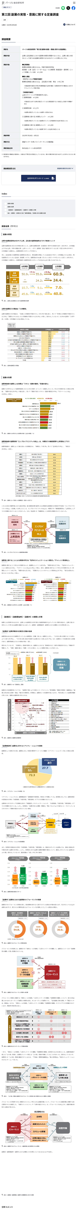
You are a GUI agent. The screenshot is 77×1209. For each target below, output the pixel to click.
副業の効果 (11, 207)
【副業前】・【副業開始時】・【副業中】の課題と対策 (22, 210)
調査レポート (7, 7)
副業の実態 (11, 203)
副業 (5, 20)
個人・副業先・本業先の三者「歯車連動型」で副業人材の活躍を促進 (27, 213)
